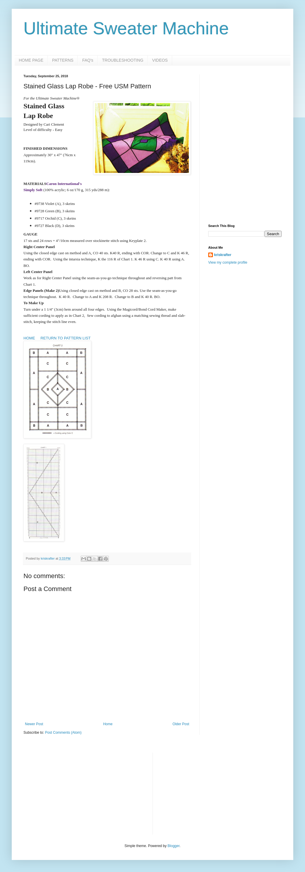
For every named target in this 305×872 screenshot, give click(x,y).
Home (108, 724)
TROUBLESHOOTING (122, 60)
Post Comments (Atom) (63, 732)
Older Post (180, 724)
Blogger (173, 846)
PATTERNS (63, 60)
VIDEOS (160, 60)
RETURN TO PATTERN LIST (65, 338)
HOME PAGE (31, 60)
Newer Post (34, 724)
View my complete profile (227, 262)
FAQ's (87, 60)
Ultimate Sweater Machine (126, 28)
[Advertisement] (245, 111)
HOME (29, 338)
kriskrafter (222, 255)
